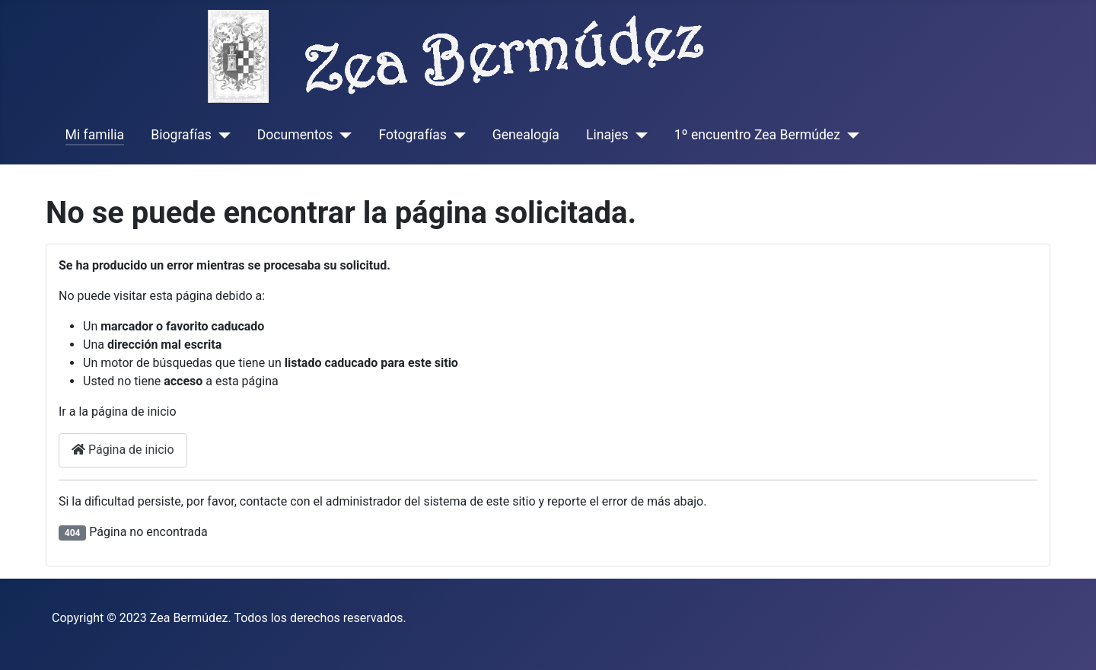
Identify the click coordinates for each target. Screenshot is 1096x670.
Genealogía (525, 134)
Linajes (607, 134)
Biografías (181, 134)
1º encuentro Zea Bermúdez (757, 134)
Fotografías (412, 134)
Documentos (295, 134)
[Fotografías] (456, 135)
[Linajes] (638, 135)
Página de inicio (123, 449)
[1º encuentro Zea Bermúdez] (849, 135)
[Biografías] (221, 135)
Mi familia (95, 134)
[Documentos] (342, 135)
